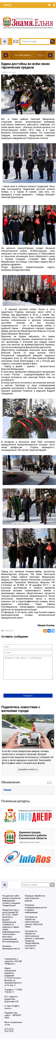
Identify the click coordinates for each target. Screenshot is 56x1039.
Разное (7, 794)
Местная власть (22, 55)
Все (49, 786)
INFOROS (17, 1019)
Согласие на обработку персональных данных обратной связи (33, 926)
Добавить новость (28, 774)
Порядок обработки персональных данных (35, 902)
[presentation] (25, 691)
